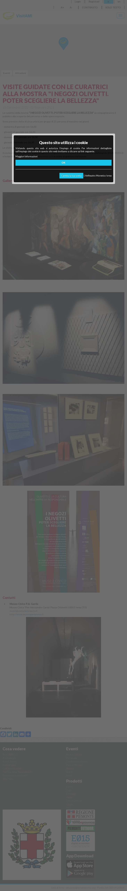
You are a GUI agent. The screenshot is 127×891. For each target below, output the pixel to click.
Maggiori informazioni (26, 156)
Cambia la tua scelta (71, 175)
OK (63, 162)
